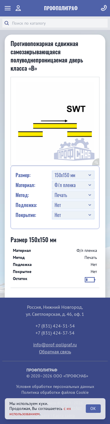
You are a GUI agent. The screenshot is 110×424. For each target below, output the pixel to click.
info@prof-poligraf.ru (55, 344)
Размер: (23, 175)
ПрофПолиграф (61, 8)
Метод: (22, 195)
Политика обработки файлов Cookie (55, 392)
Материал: (25, 185)
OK (93, 408)
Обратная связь (55, 352)
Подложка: (26, 204)
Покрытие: (26, 214)
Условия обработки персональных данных (55, 386)
